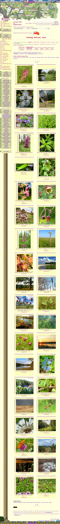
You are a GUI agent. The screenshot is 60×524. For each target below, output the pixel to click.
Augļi (53, 42)
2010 (54, 176)
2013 (32, 84)
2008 (51, 269)
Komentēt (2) (46, 311)
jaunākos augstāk (29, 49)
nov (48, 49)
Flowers (49, 44)
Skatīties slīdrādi (16, 56)
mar (35, 49)
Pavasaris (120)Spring (36, 48)
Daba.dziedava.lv (6, 26)
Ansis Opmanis (31, 398)
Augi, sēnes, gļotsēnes (21, 26)
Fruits (54, 44)
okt (47, 49)
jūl (41, 49)
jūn (40, 49)
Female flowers (43, 44)
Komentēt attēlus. (24, 56)
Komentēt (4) (24, 312)
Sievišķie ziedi (43, 42)
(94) (21, 47)
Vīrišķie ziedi (37, 42)
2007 (27, 329)
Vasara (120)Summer (42, 48)
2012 (25, 129)
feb (53, 49)
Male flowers (36, 44)
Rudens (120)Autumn (47, 48)
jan (52, 49)
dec (50, 49)
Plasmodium (21, 45)
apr (36, 49)
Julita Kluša (32, 65)
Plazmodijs (17, 43)
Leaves (15, 45)
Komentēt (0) (24, 86)
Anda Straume (53, 68)
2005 (51, 329)
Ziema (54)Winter (52, 48)
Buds (31, 44)
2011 (49, 81)
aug (43, 49)
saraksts (6, 23)
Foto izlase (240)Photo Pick (29, 47)
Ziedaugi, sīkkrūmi (29, 26)
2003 (50, 431)
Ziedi (49, 42)
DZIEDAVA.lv (31, 1)
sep (45, 49)
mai (38, 49)
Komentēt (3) (24, 435)
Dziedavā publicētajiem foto (23, 32)
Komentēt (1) (46, 250)
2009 (31, 272)
